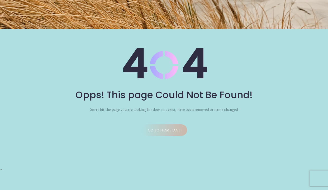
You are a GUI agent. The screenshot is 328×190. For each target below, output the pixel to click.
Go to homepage (164, 130)
